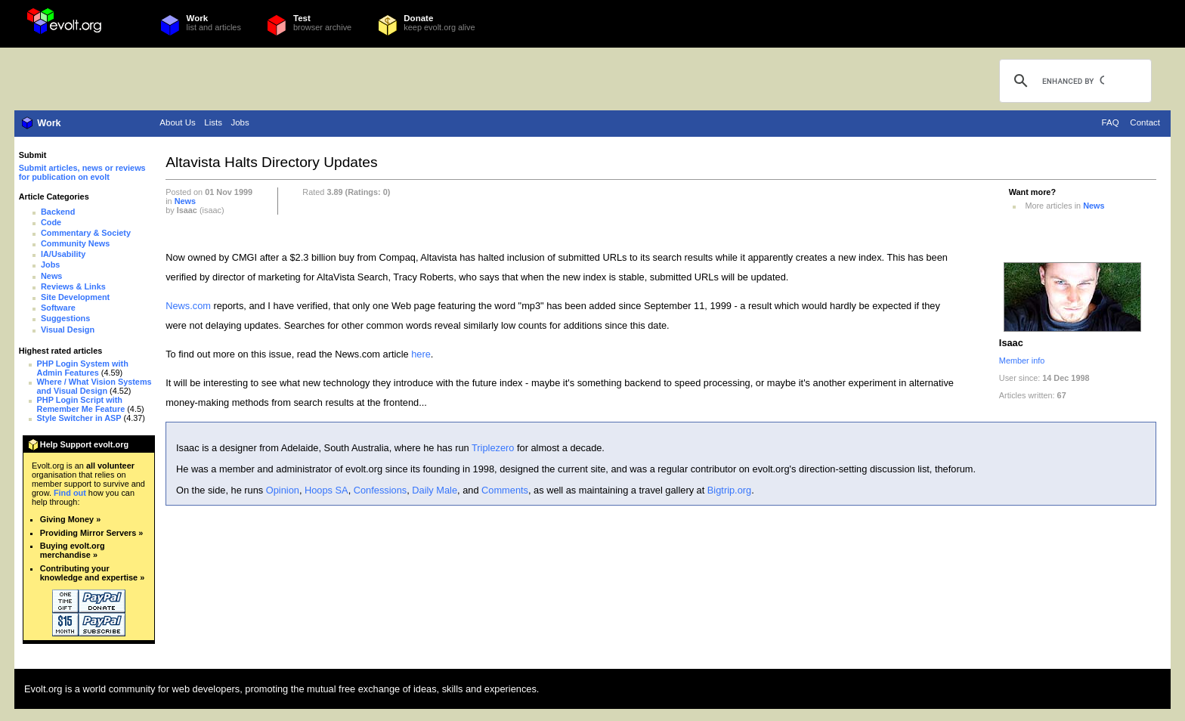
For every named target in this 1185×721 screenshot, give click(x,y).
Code (51, 222)
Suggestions (65, 318)
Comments (504, 490)
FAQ (1110, 122)
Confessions (380, 490)
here (421, 354)
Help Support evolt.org (84, 444)
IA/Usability (63, 253)
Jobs (240, 122)
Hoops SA (326, 490)
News (51, 275)
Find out (70, 492)
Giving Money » (70, 519)
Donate (418, 18)
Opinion (282, 490)
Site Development (75, 297)
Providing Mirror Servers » (92, 532)
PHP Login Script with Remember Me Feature (81, 404)
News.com (188, 305)
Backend (58, 211)
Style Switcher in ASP (79, 417)
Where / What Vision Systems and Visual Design (94, 386)
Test (302, 18)
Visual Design (67, 329)
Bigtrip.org (729, 490)
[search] (1073, 81)
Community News (75, 243)
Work (198, 18)
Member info (1021, 360)
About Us (177, 122)
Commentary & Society (86, 232)
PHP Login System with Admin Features (82, 368)
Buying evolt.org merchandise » (72, 550)
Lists (213, 122)
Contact (1145, 122)
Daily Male (434, 490)
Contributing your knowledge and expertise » (92, 573)
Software (58, 307)
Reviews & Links (73, 286)
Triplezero (493, 447)
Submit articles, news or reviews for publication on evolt (82, 172)
